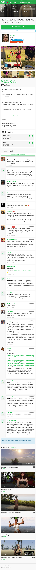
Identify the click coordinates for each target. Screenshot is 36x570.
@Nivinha (9, 171)
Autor (13, 266)
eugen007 (9, 252)
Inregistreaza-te (27, 440)
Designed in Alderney (6, 566)
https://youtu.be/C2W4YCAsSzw (22, 270)
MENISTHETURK (11, 181)
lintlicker (9, 211)
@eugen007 (10, 268)
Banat (13, 211)
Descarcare (18, 27)
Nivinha (12, 35)
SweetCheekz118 (11, 420)
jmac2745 (9, 158)
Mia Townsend (11, 304)
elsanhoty (9, 348)
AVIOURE (9, 413)
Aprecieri (15, 82)
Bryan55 (9, 169)
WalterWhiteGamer (12, 239)
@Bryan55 (9, 183)
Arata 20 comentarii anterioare (18, 154)
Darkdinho (9, 204)
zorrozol (9, 321)
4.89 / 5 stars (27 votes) (5, 85)
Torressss (9, 192)
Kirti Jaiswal (10, 311)
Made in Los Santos (6, 567)
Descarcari (6, 82)
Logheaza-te (17, 440)
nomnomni (10, 381)
